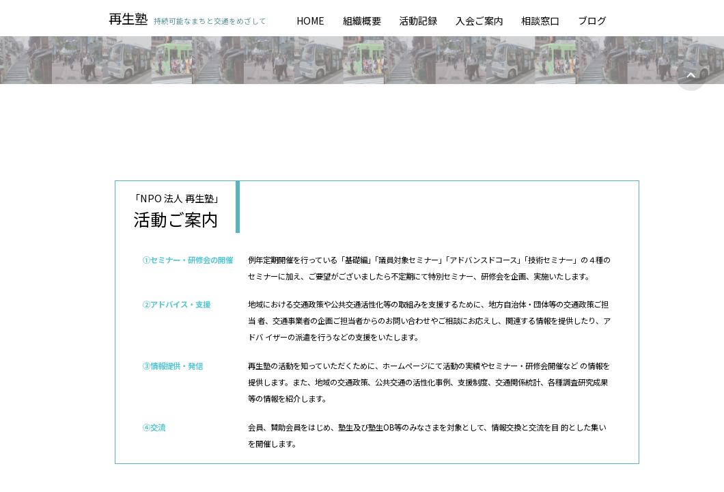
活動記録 (418, 20)
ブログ (592, 20)
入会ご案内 (479, 20)
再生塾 (187, 18)
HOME (310, 20)
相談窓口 (540, 20)
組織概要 (362, 20)
